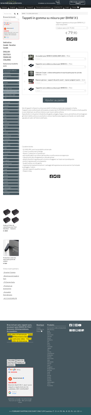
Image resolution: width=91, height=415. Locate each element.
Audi (5, 78)
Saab (5, 169)
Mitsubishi (7, 151)
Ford (5, 120)
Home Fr (30, 7)
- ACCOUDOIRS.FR (10, 298)
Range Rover (8, 163)
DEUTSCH (11, 363)
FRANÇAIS (21, 363)
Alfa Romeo (7, 75)
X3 (5, 98)
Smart (6, 178)
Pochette (7, 194)
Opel (5, 157)
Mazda (6, 142)
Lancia (6, 133)
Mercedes (7, 145)
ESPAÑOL (11, 365)
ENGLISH (20, 360)
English (12, 7)
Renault (6, 166)
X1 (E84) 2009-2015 (32, 13)
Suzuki (6, 181)
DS (5, 114)
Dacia (6, 108)
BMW (23, 13)
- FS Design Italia (9, 282)
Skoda (6, 175)
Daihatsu (6, 111)
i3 (5, 85)
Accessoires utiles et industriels (10, 71)
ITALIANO (11, 360)
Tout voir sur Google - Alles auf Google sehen (20, 401)
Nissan (6, 154)
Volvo (5, 190)
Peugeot (6, 160)
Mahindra (7, 139)
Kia (5, 130)
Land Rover (7, 136)
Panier (75, 7)
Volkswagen (7, 187)
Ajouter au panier (55, 100)
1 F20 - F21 (8, 89)
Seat (5, 172)
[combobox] (72, 28)
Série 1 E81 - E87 (10, 95)
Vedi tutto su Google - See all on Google (20, 399)
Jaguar (6, 126)
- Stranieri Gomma (9, 272)
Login (67, 7)
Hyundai (6, 123)
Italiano (4, 7)
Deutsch (21, 7)
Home (38, 328)
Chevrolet (7, 102)
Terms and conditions (43, 7)
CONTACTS (58, 7)
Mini (5, 148)
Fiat (5, 117)
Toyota (6, 184)
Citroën (6, 105)
